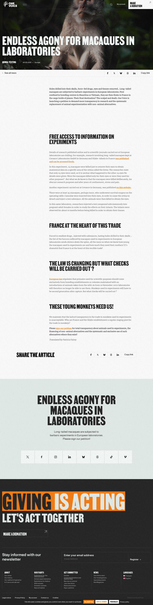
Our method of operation (12, 580)
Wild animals (38, 583)
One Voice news (99, 575)
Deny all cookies (101, 601)
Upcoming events (100, 580)
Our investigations (100, 578)
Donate (66, 575)
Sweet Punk (139, 598)
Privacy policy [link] (124, 602)
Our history (8, 578)
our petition (66, 328)
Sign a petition (69, 588)
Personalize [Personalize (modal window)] (114, 601)
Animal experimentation (42, 579)
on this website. (123, 187)
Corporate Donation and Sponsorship (72, 578)
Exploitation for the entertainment (40, 576)
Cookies (55, 598)
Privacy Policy (20, 598)
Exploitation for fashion (42, 581)
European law (56, 279)
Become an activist (70, 581)
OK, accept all (88, 601)
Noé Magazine (99, 582)
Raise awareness (70, 585)
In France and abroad (11, 582)
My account (121, 4)
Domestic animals (40, 585)
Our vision (8, 575)
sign (58, 328)
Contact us (45, 598)
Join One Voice (69, 583)
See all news (9, 73)
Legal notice (6, 598)
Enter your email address (79, 555)
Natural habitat (39, 588)
